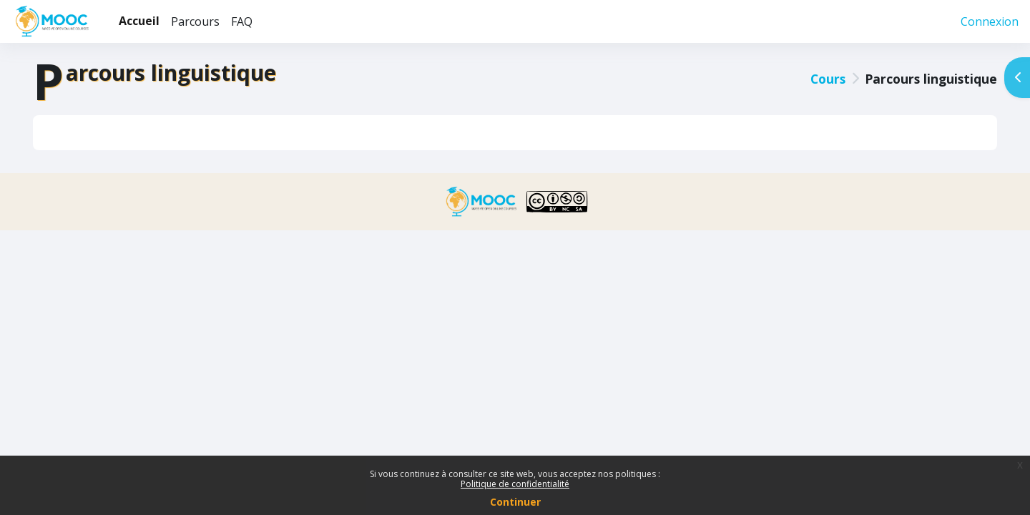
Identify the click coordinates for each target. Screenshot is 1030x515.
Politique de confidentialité (515, 484)
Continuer (515, 502)
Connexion (990, 21)
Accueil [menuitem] (139, 21)
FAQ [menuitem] (241, 21)
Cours (825, 78)
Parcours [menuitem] (195, 21)
